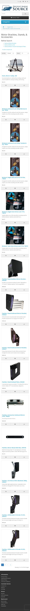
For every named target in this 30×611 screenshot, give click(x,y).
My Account (3, 601)
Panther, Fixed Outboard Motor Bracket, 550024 (14, 314)
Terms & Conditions (5, 581)
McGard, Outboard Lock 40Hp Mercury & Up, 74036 (14, 109)
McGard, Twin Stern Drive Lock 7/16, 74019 (15, 246)
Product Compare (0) (7, 49)
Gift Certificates (4, 595)
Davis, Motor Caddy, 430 (9, 76)
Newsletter (3, 606)
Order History (4, 602)
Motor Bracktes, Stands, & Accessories (11, 28)
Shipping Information (6, 578)
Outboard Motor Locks (9, 45)
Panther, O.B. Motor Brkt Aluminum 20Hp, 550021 (14, 481)
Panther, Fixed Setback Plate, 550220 (13, 382)
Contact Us (3, 586)
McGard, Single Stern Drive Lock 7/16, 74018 (13, 212)
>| (10, 565)
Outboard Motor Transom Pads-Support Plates (15, 46)
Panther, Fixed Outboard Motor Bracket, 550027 (14, 348)
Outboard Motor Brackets (10, 43)
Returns (3, 587)
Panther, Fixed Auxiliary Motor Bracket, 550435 (14, 279)
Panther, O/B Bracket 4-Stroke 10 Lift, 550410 (13, 515)
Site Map (3, 589)
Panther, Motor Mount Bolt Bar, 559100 (14, 447)
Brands (2, 593)
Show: (18, 53)
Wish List (3, 604)
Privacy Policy (4, 576)
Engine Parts (10, 27)
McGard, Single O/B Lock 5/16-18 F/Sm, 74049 (13, 178)
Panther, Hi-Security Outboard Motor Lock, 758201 (13, 415)
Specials (3, 596)
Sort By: (4, 53)
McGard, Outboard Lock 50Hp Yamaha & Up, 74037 (14, 143)
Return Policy (4, 580)
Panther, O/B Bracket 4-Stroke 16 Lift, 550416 (13, 549)
